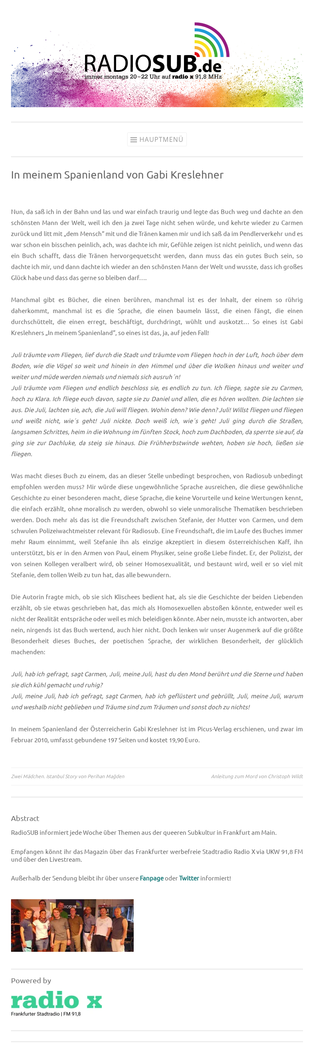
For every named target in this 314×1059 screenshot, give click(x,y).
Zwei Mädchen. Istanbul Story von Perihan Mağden (67, 776)
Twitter (189, 878)
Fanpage (152, 878)
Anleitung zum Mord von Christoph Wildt (257, 776)
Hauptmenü (161, 139)
